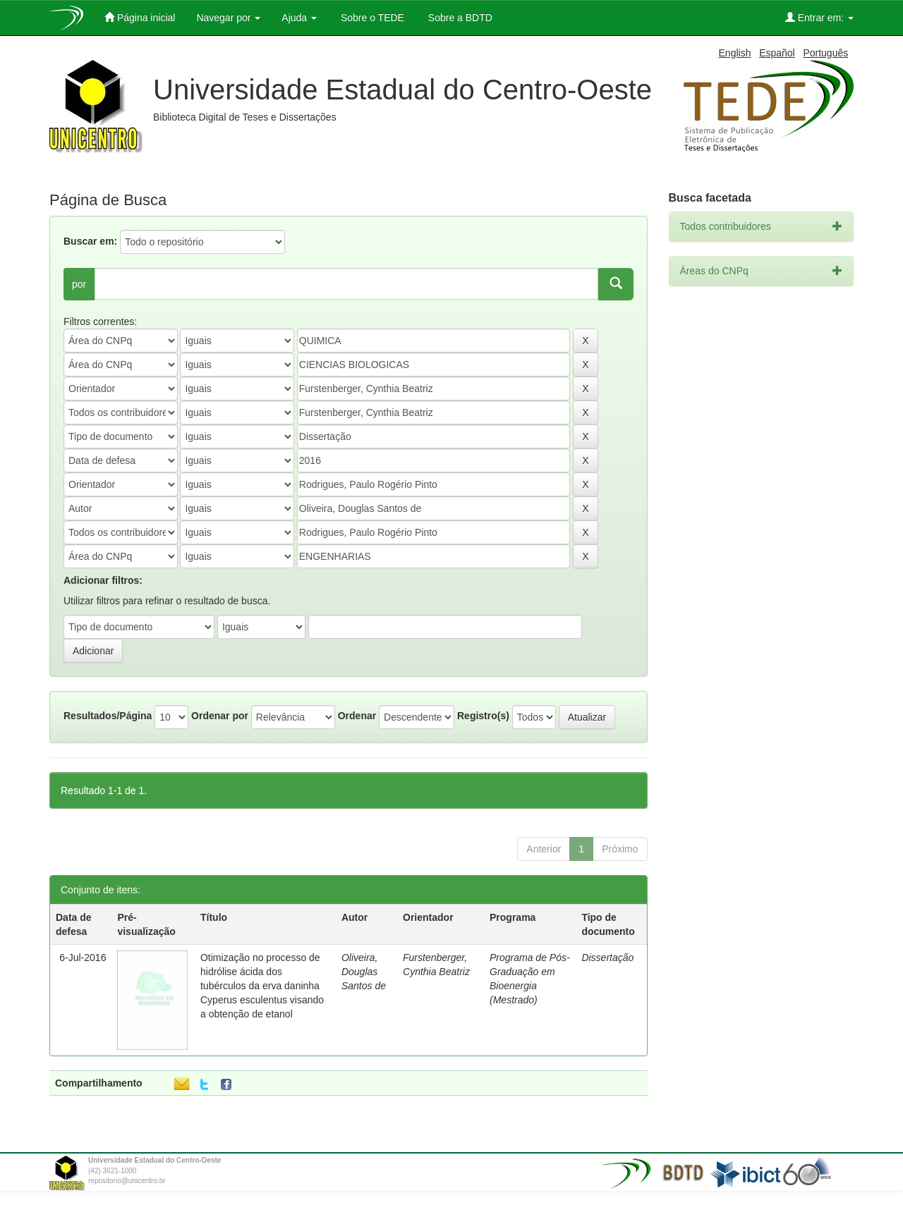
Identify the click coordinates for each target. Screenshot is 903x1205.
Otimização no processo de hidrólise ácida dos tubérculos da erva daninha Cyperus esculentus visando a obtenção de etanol (262, 986)
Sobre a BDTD (458, 17)
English (735, 53)
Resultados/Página (107, 715)
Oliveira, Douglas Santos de (363, 971)
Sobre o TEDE (371, 17)
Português (825, 53)
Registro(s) (483, 715)
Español (777, 53)
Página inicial (139, 17)
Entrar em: (819, 17)
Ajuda (299, 17)
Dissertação (607, 957)
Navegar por (228, 17)
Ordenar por (219, 715)
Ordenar (357, 715)
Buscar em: (90, 241)
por (79, 284)
